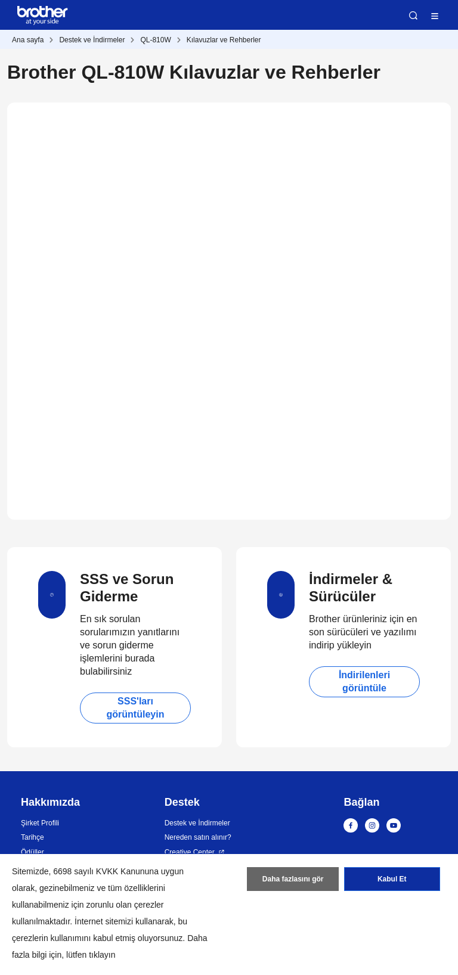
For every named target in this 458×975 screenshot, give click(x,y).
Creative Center (190, 852)
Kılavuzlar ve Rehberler (224, 40)
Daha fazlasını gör (293, 879)
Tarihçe (32, 837)
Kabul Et (392, 879)
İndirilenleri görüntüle (364, 681)
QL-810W (155, 40)
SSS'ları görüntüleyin (136, 707)
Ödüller (32, 852)
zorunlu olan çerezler (125, 904)
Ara (413, 15)
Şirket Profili (40, 823)
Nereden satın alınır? (198, 837)
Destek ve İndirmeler (92, 40)
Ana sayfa (28, 40)
